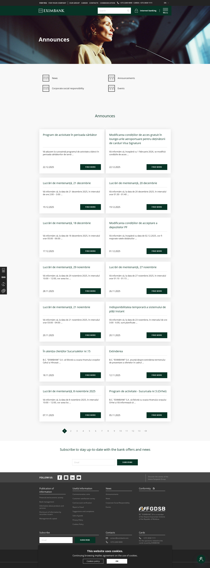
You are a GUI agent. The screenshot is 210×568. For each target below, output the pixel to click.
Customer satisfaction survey (84, 498)
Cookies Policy (78, 524)
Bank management (46, 502)
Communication (107, 3)
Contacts (93, 3)
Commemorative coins (81, 494)
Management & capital (48, 519)
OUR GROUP (74, 3)
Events (108, 507)
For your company (57, 3)
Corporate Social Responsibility (118, 503)
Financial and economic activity (51, 497)
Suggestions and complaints (83, 511)
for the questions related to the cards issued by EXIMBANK (151, 542)
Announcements (112, 494)
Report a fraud (78, 507)
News (108, 498)
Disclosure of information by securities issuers (50, 513)
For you (43, 3)
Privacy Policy (78, 520)
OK (117, 561)
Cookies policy (93, 561)
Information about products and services (51, 507)
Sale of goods (78, 516)
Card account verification (82, 503)
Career (84, 3)
